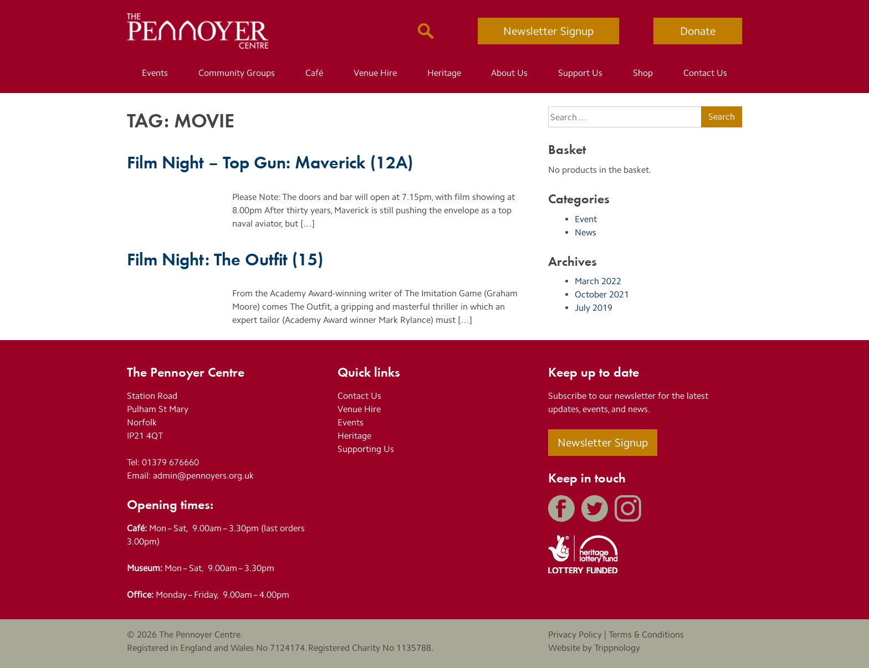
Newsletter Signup (548, 31)
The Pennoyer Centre (200, 634)
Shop (643, 73)
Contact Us (705, 73)
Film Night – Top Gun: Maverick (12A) (270, 161)
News (585, 232)
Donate (697, 31)
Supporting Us (366, 449)
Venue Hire (375, 73)
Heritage (444, 73)
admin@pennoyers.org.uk (203, 475)
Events (155, 73)
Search (721, 116)
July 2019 (593, 307)
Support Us (580, 73)
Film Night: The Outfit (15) (225, 258)
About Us (509, 73)
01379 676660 (170, 462)
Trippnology (617, 648)
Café (314, 73)
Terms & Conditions (646, 634)
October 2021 (602, 294)
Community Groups (236, 73)
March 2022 (598, 281)
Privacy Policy (575, 634)
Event (586, 219)
